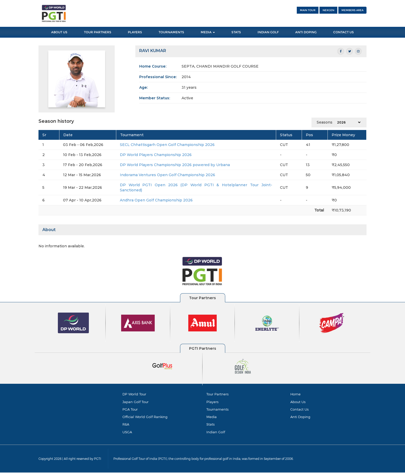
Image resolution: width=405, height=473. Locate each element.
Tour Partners (97, 32)
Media (208, 32)
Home (295, 394)
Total (319, 210)
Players (135, 32)
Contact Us (343, 32)
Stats (236, 32)
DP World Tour (134, 394)
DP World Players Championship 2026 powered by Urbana (175, 164)
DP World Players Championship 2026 (156, 154)
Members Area (352, 10)
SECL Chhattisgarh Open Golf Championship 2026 (167, 144)
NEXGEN (328, 10)
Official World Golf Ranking (144, 417)
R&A (125, 425)
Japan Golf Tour (135, 402)
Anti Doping (306, 32)
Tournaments (171, 32)
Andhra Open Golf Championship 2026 (156, 200)
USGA (127, 432)
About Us (59, 32)
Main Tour (307, 10)
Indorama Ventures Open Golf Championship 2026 (167, 175)
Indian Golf (268, 32)
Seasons (324, 122)
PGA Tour (130, 409)
